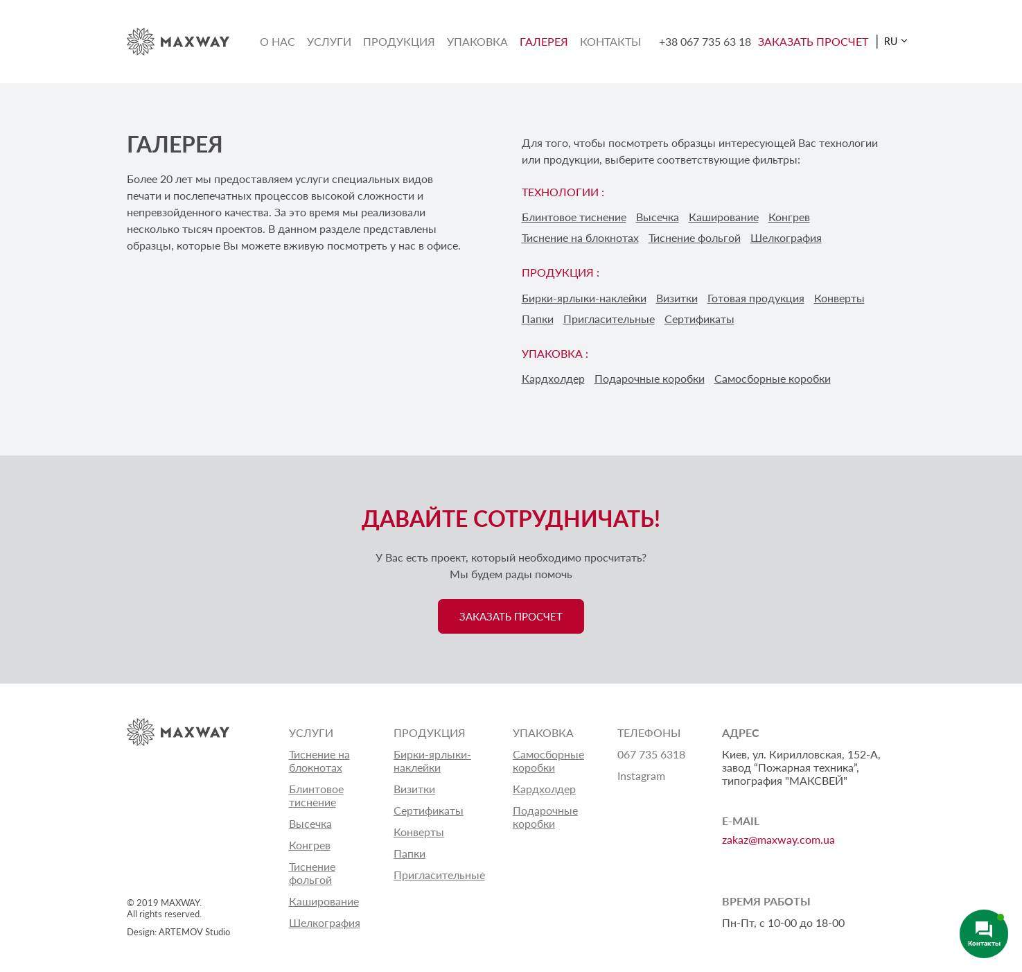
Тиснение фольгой (695, 237)
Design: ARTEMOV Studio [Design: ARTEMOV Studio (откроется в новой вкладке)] (178, 931)
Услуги (329, 41)
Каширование (724, 216)
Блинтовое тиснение (574, 216)
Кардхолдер (553, 378)
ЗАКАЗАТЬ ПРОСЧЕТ (813, 41)
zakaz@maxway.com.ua (778, 839)
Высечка (657, 216)
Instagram (641, 775)
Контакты (610, 41)
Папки (538, 318)
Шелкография (786, 237)
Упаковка (477, 41)
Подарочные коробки (649, 378)
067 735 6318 (651, 754)
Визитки (677, 297)
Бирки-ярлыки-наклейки (584, 297)
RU (890, 41)
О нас (277, 41)
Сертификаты (699, 318)
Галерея (544, 41)
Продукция (399, 41)
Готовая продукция (755, 297)
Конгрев (789, 216)
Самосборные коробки (772, 378)
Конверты (839, 297)
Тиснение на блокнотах (580, 237)
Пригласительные (609, 318)
